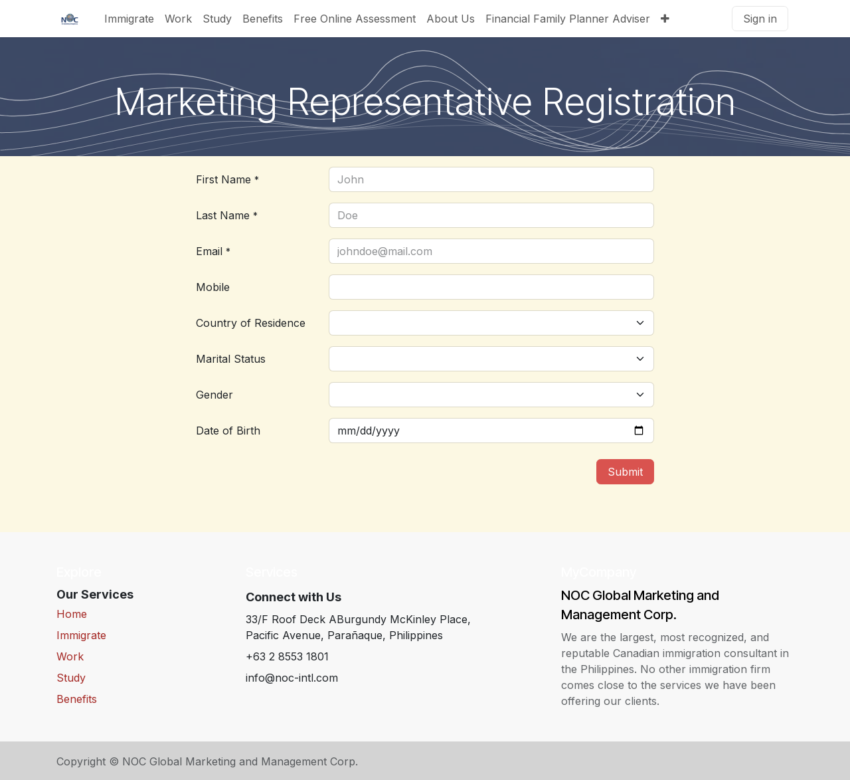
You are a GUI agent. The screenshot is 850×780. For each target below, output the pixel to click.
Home (71, 614)
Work (70, 656)
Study (71, 677)
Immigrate (81, 635)
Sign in (760, 18)
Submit (625, 471)
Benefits (76, 699)
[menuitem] (129, 18)
